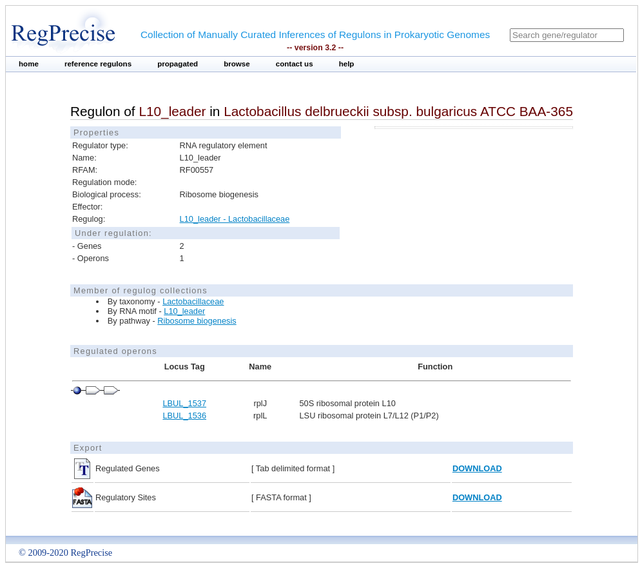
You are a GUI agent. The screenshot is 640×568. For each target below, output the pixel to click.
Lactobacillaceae (193, 301)
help (346, 64)
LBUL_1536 (184, 415)
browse (237, 64)
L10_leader (184, 311)
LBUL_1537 (184, 403)
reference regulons (97, 64)
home (29, 64)
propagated (177, 64)
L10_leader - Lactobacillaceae (235, 219)
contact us (294, 64)
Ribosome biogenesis (196, 321)
